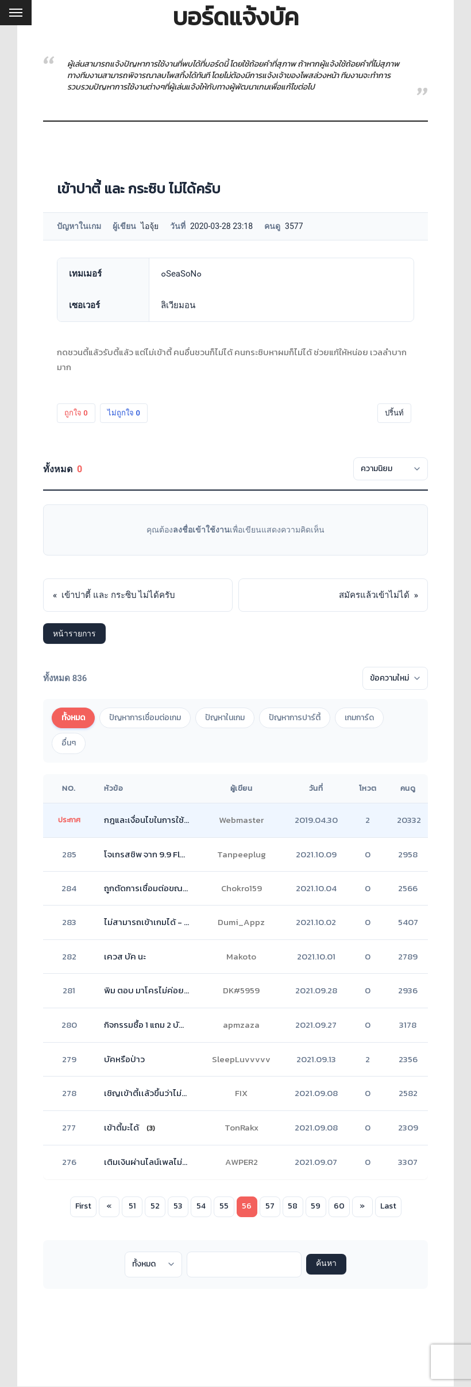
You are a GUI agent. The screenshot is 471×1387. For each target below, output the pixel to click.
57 (270, 1206)
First (83, 1206)
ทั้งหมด (73, 718)
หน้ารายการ (74, 633)
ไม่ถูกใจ (123, 413)
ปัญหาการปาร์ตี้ (295, 718)
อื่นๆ (68, 743)
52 (155, 1206)
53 (177, 1206)
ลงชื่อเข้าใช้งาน (201, 529)
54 (201, 1206)
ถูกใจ (76, 413)
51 (132, 1206)
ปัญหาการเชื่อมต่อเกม (145, 718)
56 (247, 1206)
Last (388, 1206)
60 (339, 1206)
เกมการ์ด (359, 718)
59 (316, 1206)
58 (293, 1206)
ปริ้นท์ (394, 413)
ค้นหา (326, 1267)
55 (224, 1206)
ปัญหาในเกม (225, 718)
